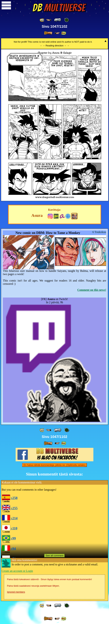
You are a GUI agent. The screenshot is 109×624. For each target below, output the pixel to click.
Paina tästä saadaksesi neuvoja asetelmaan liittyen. (33, 585)
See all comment (54, 555)
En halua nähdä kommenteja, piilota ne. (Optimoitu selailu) (54, 465)
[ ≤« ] (48, 20)
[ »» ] (63, 33)
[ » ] (48, 33)
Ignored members (16, 592)
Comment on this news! (91, 289)
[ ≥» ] (57, 33)
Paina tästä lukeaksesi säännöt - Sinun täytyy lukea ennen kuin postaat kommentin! (49, 579)
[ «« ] (42, 20)
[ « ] (57, 19)
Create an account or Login (17, 570)
